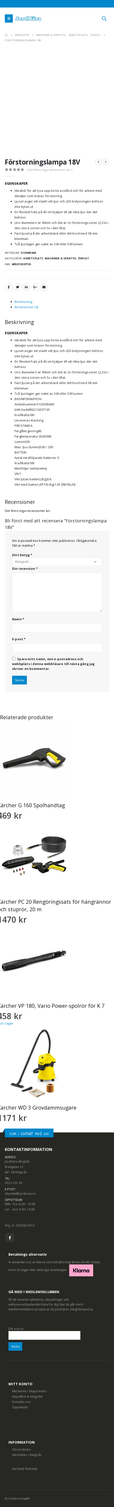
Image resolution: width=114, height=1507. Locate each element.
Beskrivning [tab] (23, 301)
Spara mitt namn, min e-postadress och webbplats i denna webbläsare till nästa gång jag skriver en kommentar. (53, 664)
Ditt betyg (22, 555)
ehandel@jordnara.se (20, 1193)
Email (44, 287)
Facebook (9, 287)
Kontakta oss (21, 1402)
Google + (35, 287)
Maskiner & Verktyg (60, 258)
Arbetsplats (33, 258)
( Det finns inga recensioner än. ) (49, 170)
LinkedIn (26, 287)
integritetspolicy (81, 1309)
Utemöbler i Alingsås (26, 1455)
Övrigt (83, 258)
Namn (18, 619)
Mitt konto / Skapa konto (29, 1391)
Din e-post (44, 1332)
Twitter (18, 287)
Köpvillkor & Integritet (27, 1396)
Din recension (25, 568)
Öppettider (20, 1407)
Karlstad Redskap (24, 1469)
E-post (19, 639)
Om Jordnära (21, 1449)
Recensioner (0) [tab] (26, 307)
